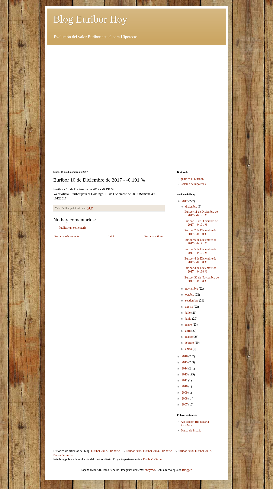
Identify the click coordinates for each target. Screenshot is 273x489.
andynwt (150, 470)
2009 (185, 392)
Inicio (111, 236)
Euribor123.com (153, 459)
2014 (185, 368)
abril (188, 330)
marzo (189, 336)
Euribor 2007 (203, 451)
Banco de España (191, 430)
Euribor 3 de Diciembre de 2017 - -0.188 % (200, 269)
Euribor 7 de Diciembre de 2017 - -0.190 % (200, 232)
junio (188, 318)
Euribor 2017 (99, 451)
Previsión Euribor (63, 455)
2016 (185, 356)
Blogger (187, 470)
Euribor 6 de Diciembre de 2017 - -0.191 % (200, 241)
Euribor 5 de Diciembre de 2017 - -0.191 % (200, 251)
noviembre (192, 288)
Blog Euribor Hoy (90, 19)
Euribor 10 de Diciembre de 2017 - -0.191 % (201, 222)
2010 (185, 386)
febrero (190, 342)
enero (189, 349)
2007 (185, 404)
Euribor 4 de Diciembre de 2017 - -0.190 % (200, 260)
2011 (185, 380)
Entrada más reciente (66, 236)
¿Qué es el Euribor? (193, 178)
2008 (185, 398)
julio (188, 312)
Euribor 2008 (185, 451)
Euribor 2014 (151, 451)
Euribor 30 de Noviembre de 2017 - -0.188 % (201, 279)
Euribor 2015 (133, 451)
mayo (189, 324)
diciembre (191, 206)
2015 (185, 362)
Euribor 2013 (168, 451)
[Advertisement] (136, 75)
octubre (190, 294)
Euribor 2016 (116, 451)
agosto (189, 306)
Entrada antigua (153, 236)
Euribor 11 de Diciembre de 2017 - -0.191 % (201, 213)
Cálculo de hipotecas (193, 184)
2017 (185, 201)
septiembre (192, 300)
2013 (185, 374)
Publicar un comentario (73, 227)
